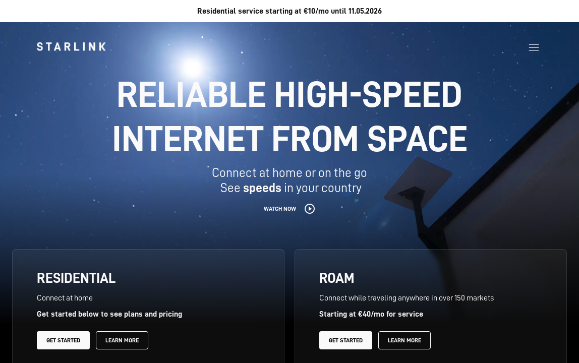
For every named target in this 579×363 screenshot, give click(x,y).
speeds (262, 188)
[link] (71, 46)
